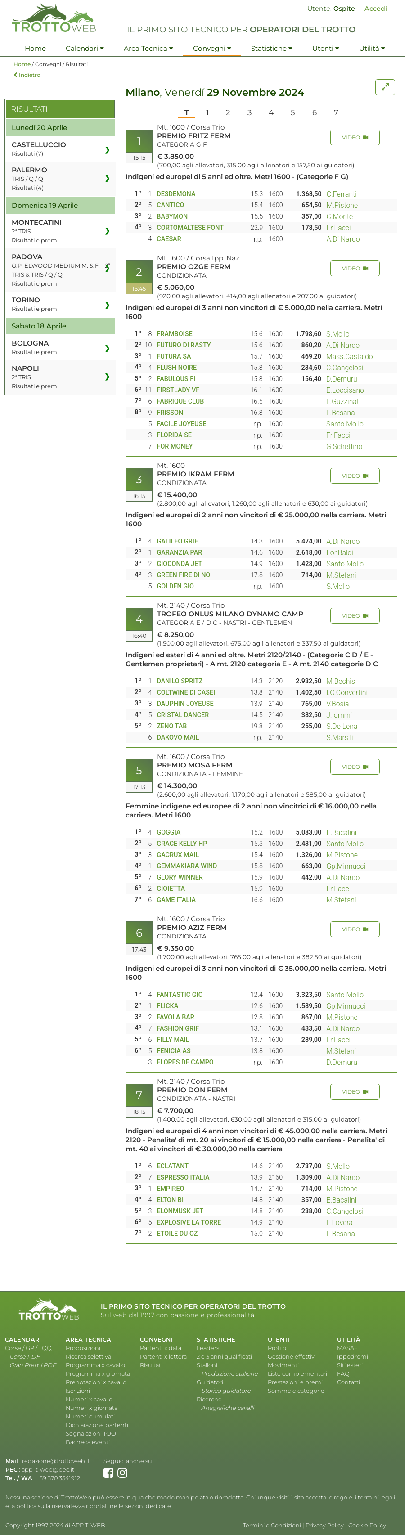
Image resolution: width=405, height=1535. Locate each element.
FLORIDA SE (174, 435)
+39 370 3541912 (58, 1478)
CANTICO (170, 205)
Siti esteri (350, 1365)
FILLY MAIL (173, 1040)
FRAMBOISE (174, 334)
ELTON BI (170, 1200)
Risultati (151, 1365)
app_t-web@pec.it (48, 1469)
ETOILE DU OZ (177, 1234)
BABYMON (172, 216)
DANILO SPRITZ (179, 681)
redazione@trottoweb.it (56, 1461)
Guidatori (210, 1382)
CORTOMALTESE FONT (190, 228)
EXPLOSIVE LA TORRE (189, 1222)
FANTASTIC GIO (179, 995)
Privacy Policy (325, 1525)
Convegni (212, 48)
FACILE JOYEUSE (181, 424)
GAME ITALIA (176, 900)
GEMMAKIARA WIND (187, 866)
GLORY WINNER (179, 877)
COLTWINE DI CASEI (186, 692)
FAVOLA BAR (175, 1017)
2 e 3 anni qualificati (224, 1356)
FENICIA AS (173, 1051)
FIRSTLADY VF (178, 390)
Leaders (208, 1348)
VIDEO (355, 137)
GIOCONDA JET (179, 564)
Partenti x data (160, 1348)
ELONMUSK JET (180, 1211)
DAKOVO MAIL (178, 737)
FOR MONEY (175, 446)
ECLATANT (173, 1166)
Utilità (372, 48)
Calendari (85, 48)
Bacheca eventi (88, 1442)
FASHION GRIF (178, 1028)
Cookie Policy (367, 1525)
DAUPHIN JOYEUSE (185, 704)
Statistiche (271, 48)
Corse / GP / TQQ (28, 1348)
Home (35, 48)
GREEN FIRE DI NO (183, 575)
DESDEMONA (176, 194)
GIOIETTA (171, 889)
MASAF (347, 1348)
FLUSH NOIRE (177, 368)
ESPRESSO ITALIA (183, 1177)
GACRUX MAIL (178, 855)
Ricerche (209, 1399)
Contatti (348, 1382)
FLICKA (167, 1006)
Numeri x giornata (91, 1408)
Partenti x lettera (163, 1356)
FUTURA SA (174, 356)
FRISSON (170, 413)
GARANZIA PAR (179, 553)
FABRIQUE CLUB (180, 401)
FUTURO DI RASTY (184, 345)
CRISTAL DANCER (183, 715)
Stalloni (207, 1365)
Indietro (27, 75)
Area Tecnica (148, 48)
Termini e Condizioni (272, 1525)
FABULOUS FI (176, 379)
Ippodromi (352, 1356)
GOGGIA (168, 832)
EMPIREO (170, 1189)
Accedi (375, 8)
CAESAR (169, 239)
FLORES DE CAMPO (185, 1062)
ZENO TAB (172, 726)
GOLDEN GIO (175, 586)
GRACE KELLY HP (182, 844)
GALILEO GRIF (177, 541)
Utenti (325, 48)
